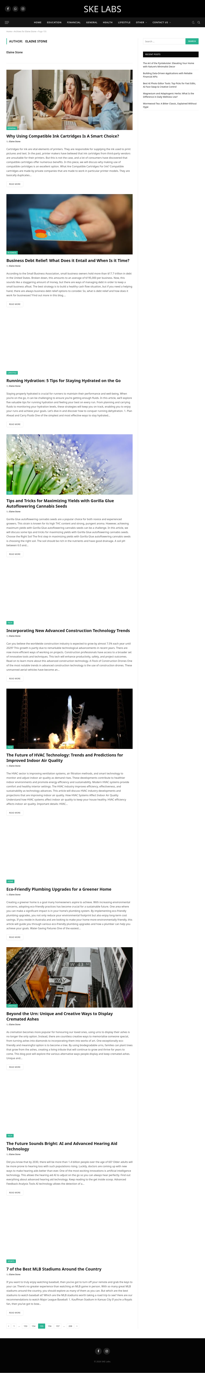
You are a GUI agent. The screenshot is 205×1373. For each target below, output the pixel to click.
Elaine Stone (14, 52)
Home (37, 22)
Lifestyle (124, 22)
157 (57, 1326)
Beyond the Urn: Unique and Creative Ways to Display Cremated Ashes (59, 1016)
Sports (11, 1261)
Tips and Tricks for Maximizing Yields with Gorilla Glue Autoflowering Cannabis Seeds (60, 503)
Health (108, 22)
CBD (9, 493)
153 (25, 1326)
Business (12, 252)
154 (33, 1326)
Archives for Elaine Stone (25, 31)
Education (54, 22)
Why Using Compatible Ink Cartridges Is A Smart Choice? (62, 136)
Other (140, 22)
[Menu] (7, 22)
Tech (10, 622)
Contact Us (160, 22)
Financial (74, 22)
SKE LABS (102, 9)
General (92, 22)
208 (70, 1326)
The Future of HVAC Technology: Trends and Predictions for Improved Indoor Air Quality (64, 757)
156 (49, 1326)
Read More (15, 184)
